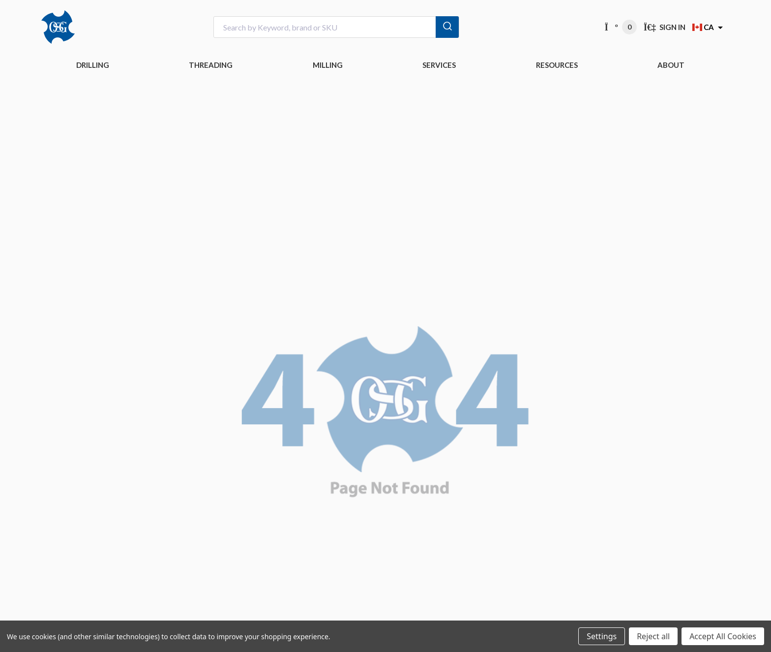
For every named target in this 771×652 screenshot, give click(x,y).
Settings (602, 636)
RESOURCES (557, 64)
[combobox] (336, 27)
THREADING (211, 64)
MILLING (328, 64)
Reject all (653, 636)
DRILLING (92, 64)
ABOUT (670, 64)
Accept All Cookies (722, 636)
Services (439, 64)
